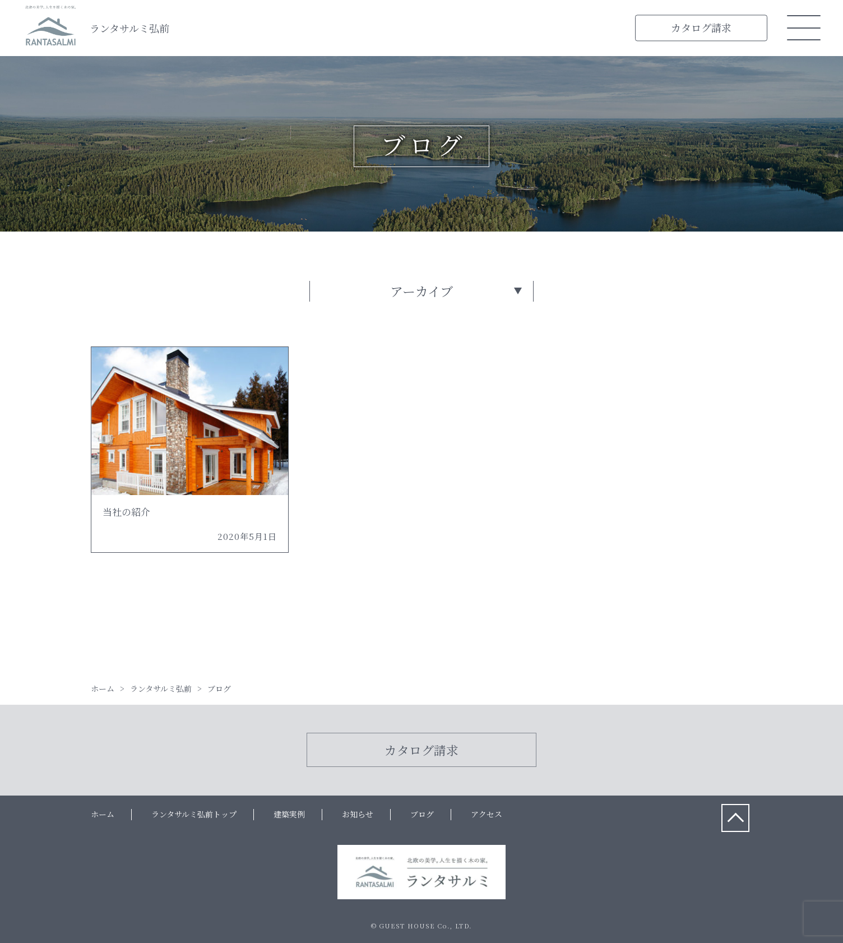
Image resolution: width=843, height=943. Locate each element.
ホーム (102, 814)
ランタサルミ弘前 (129, 28)
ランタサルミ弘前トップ (194, 814)
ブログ (422, 814)
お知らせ (357, 814)
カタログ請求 (701, 27)
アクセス (486, 814)
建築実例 (289, 814)
